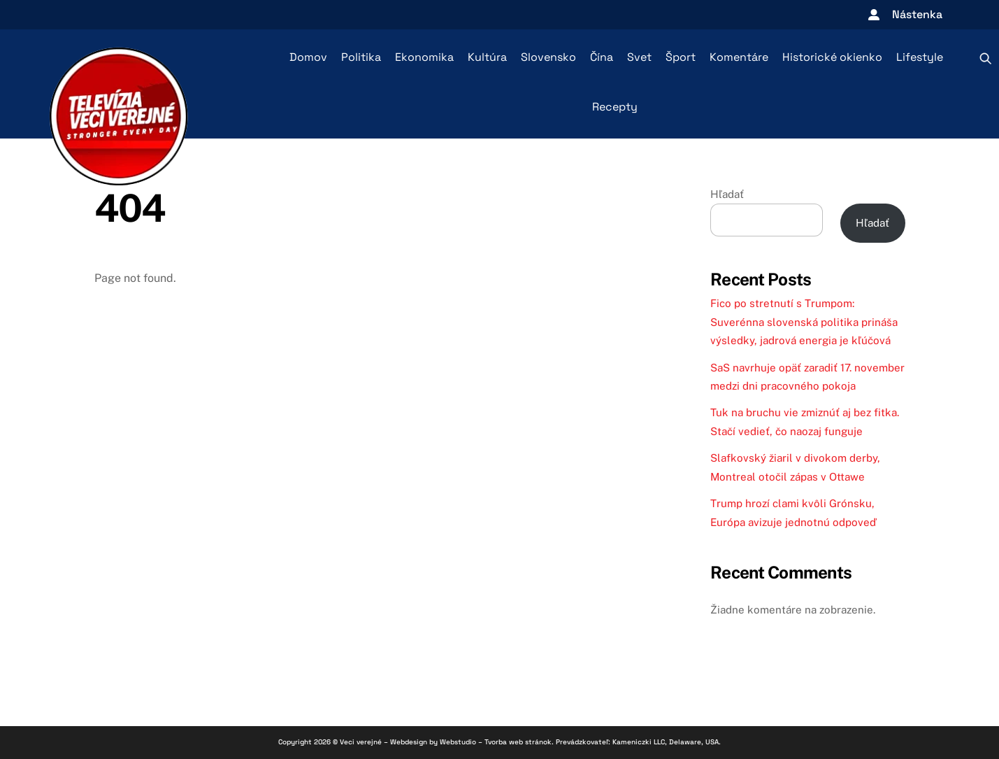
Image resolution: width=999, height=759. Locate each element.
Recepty (615, 106)
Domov (308, 57)
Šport (681, 57)
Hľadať (727, 194)
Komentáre (739, 57)
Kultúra (487, 57)
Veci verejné (361, 741)
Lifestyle (919, 57)
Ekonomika (424, 57)
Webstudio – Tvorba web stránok (496, 741)
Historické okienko (832, 57)
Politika (361, 57)
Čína (601, 57)
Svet (639, 57)
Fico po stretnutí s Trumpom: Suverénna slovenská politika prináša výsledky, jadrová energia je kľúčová (804, 321)
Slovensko (548, 57)
